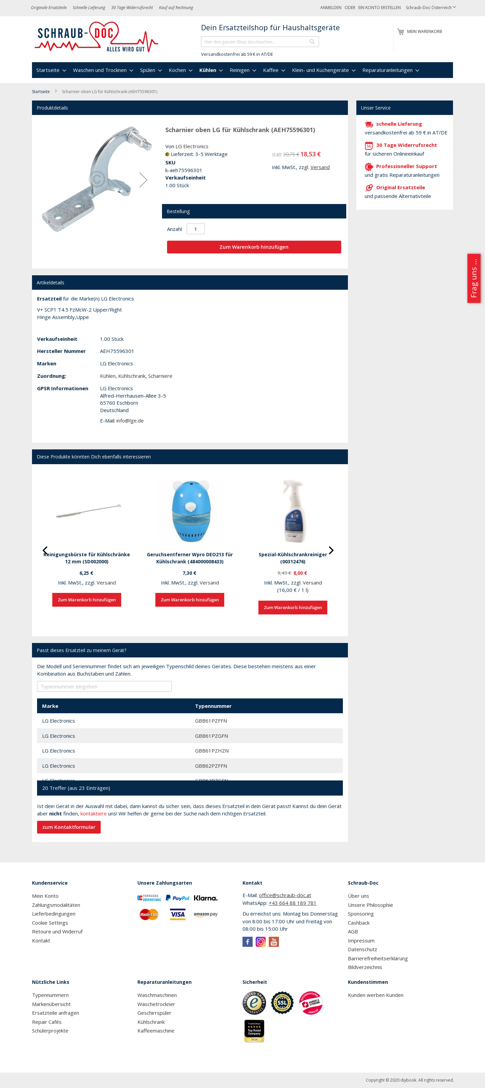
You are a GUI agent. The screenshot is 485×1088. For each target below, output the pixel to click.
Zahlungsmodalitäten (56, 904)
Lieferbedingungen (53, 913)
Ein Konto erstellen (379, 7)
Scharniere (160, 375)
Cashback (358, 922)
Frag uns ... (473, 278)
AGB (353, 931)
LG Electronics (191, 146)
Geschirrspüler (154, 1012)
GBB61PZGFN (211, 735)
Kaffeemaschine (155, 1030)
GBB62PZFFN (211, 765)
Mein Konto (45, 895)
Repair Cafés (47, 1021)
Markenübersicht (51, 1004)
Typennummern (50, 995)
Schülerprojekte (50, 1030)
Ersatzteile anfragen (55, 1012)
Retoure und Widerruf (57, 931)
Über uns (358, 895)
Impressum (361, 940)
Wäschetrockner (156, 1004)
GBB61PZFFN (211, 720)
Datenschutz (362, 949)
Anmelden (331, 7)
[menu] (242, 70)
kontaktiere (93, 813)
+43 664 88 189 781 (293, 902)
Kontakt (41, 940)
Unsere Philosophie (370, 904)
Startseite (41, 91)
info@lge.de (130, 420)
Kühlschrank (132, 375)
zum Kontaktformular (68, 827)
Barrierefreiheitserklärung (378, 958)
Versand (320, 167)
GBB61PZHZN (212, 750)
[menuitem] (50, 70)
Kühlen (108, 375)
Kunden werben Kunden (375, 995)
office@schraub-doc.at (285, 895)
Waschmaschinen (157, 995)
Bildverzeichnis (365, 967)
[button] (431, 8)
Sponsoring (361, 913)
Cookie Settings (50, 922)
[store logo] (97, 37)
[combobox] (260, 41)
